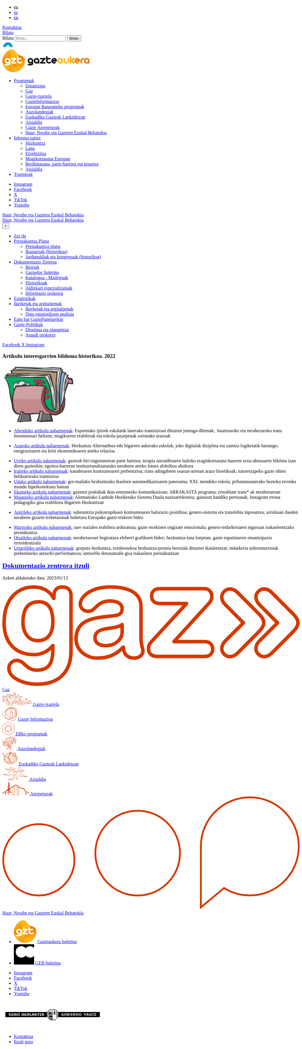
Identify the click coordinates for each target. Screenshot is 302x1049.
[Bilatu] (40, 38)
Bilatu (8, 32)
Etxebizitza (35, 153)
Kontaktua (12, 27)
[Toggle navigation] (5, 226)
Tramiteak (23, 174)
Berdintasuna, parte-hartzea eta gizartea (62, 163)
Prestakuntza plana (42, 246)
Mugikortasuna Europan (47, 158)
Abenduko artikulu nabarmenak (43, 430)
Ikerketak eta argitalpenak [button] (38, 303)
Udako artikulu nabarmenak (40, 481)
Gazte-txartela (38, 96)
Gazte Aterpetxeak (42, 127)
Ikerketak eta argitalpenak (49, 308)
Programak (24, 80)
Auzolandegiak (39, 111)
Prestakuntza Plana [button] (31, 241)
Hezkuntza (35, 143)
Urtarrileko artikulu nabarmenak (44, 548)
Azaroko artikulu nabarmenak (41, 445)
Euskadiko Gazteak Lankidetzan (55, 117)
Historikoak (36, 282)
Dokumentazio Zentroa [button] (35, 262)
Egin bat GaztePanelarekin (38, 319)
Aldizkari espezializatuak (48, 288)
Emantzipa (35, 85)
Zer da (20, 235)
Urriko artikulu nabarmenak (40, 460)
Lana (30, 148)
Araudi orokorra (40, 334)
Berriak (32, 267)
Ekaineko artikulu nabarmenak (42, 491)
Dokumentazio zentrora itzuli (45, 565)
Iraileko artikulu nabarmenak (41, 471)
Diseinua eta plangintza (47, 329)
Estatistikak (25, 298)
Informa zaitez (27, 137)
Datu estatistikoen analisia (49, 314)
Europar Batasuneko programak (54, 106)
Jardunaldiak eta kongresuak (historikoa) (63, 256)
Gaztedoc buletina (42, 272)
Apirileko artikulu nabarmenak (42, 512)
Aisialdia (33, 122)
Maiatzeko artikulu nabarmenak (43, 497)
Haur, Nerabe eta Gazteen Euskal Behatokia (66, 132)
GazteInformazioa (42, 101)
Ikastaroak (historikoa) (46, 251)
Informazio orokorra (44, 293)
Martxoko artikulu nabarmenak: (43, 527)
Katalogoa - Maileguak (46, 277)
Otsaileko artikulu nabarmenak (42, 537)
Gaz (29, 91)
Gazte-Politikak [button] (28, 324)
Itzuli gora (23, 1041)
